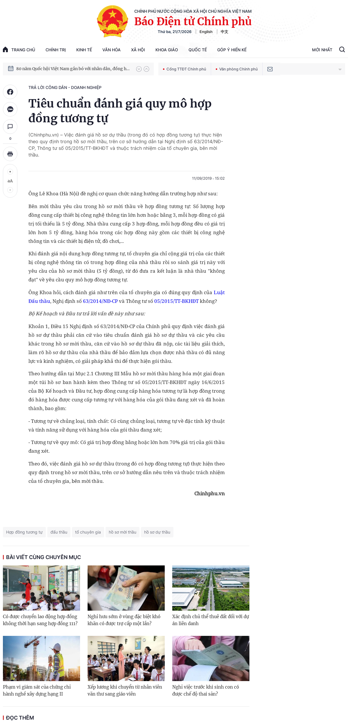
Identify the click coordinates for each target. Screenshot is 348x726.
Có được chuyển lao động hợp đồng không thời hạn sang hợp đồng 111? (40, 620)
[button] (139, 69)
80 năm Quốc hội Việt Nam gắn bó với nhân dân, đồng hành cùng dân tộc (73, 68)
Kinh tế (84, 49)
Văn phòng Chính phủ (237, 69)
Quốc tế (197, 49)
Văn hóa (111, 49)
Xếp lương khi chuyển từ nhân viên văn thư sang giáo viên (125, 690)
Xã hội (138, 49)
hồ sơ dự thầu (157, 532)
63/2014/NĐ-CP (100, 301)
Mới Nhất (322, 49)
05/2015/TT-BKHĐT (176, 301)
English (206, 31)
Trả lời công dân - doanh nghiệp (65, 87)
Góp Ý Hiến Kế (231, 49)
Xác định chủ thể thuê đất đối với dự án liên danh (210, 620)
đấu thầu (58, 532)
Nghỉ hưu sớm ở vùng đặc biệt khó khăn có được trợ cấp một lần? (124, 620)
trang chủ (19, 49)
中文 (224, 31)
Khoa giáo (166, 49)
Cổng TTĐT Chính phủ (184, 69)
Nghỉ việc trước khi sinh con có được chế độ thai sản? (205, 690)
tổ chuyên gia (88, 532)
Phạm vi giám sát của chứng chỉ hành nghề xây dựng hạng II (37, 690)
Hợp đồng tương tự (24, 532)
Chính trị (56, 49)
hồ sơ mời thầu (122, 532)
